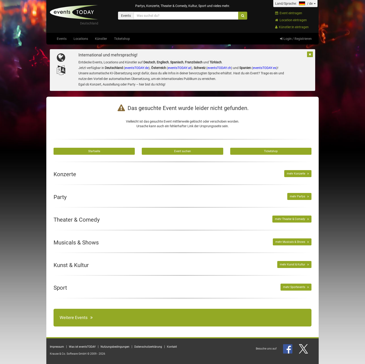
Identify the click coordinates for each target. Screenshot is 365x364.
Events (62, 39)
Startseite (94, 151)
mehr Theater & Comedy (292, 219)
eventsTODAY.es (264, 68)
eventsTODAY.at (179, 68)
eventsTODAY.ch (219, 68)
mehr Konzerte (298, 173)
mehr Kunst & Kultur (294, 264)
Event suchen (182, 151)
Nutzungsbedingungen (115, 346)
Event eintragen (288, 13)
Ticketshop (122, 39)
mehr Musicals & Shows (292, 242)
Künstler (101, 39)
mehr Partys (299, 196)
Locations (81, 39)
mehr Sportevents (296, 287)
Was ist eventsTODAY (82, 346)
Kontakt (172, 346)
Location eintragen (291, 20)
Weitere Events (76, 317)
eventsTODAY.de (137, 68)
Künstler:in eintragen (292, 27)
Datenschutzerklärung (148, 346)
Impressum (57, 346)
